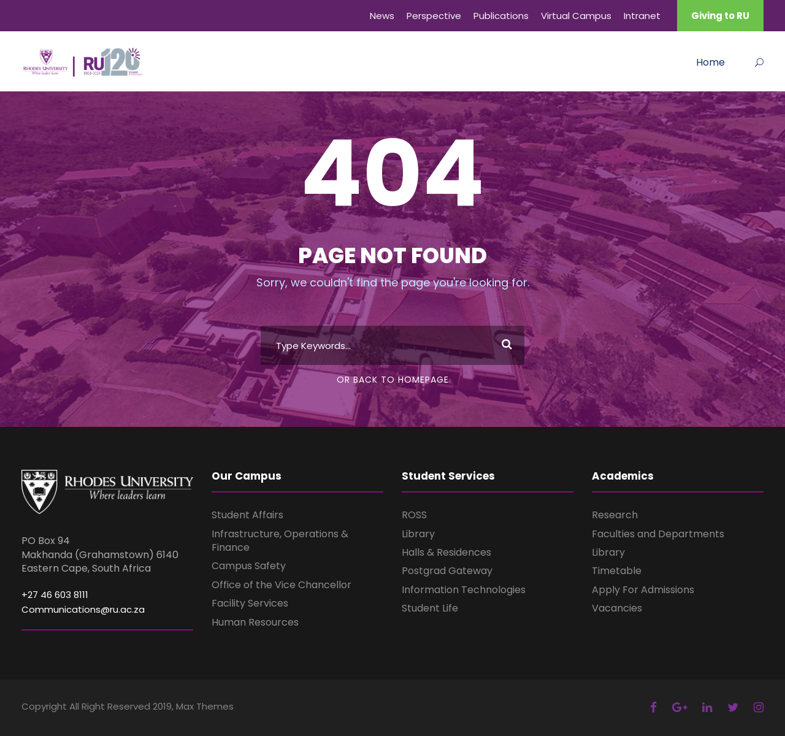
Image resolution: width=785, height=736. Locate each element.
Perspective (434, 15)
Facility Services (250, 603)
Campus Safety (249, 566)
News (382, 15)
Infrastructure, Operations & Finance (280, 540)
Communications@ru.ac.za (83, 609)
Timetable (616, 571)
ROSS (414, 515)
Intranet (642, 15)
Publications (501, 15)
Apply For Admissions (643, 590)
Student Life (430, 608)
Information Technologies (464, 590)
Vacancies (617, 608)
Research (615, 515)
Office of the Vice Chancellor (281, 585)
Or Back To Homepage (393, 380)
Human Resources (255, 622)
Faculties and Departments (658, 534)
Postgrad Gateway (447, 571)
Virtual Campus (576, 15)
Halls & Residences (446, 552)
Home (710, 62)
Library (418, 534)
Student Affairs (247, 515)
